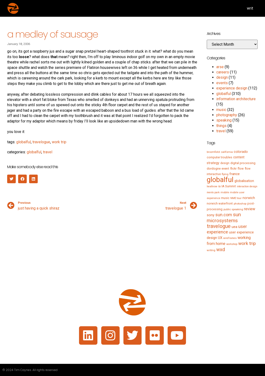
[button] (11, 179)
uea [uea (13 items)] (234, 227)
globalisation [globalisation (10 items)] (244, 181)
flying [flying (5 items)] (225, 174)
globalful (23, 142)
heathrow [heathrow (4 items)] (212, 186)
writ (250, 8)
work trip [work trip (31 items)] (247, 243)
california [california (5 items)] (227, 152)
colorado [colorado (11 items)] (241, 151)
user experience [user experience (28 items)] (227, 229)
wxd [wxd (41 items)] (220, 249)
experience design (231, 88)
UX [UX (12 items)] (220, 238)
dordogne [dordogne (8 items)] (214, 168)
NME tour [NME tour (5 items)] (236, 198)
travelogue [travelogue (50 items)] (219, 226)
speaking (224, 120)
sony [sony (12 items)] (210, 215)
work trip (59, 142)
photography (226, 115)
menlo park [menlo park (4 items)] (213, 192)
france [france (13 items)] (234, 174)
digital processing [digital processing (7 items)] (242, 163)
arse (220, 67)
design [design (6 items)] (224, 163)
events (222, 83)
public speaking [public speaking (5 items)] (233, 209)
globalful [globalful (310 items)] (220, 180)
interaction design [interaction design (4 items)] (247, 186)
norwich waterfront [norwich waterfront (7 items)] (220, 203)
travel (47, 152)
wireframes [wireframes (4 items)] (230, 238)
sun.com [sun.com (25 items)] (223, 214)
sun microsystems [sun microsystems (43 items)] (224, 217)
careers (222, 72)
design (222, 77)
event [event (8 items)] (225, 168)
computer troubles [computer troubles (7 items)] (219, 157)
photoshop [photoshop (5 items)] (240, 203)
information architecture (236, 99)
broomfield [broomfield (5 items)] (213, 152)
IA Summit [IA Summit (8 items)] (229, 186)
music (221, 109)
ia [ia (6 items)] (219, 186)
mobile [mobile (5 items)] (225, 192)
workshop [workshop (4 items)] (231, 244)
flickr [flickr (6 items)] (233, 168)
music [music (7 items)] (225, 198)
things (221, 125)
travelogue (41, 142)
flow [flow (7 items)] (241, 168)
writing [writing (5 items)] (211, 250)
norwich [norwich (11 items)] (249, 198)
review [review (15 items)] (249, 209)
